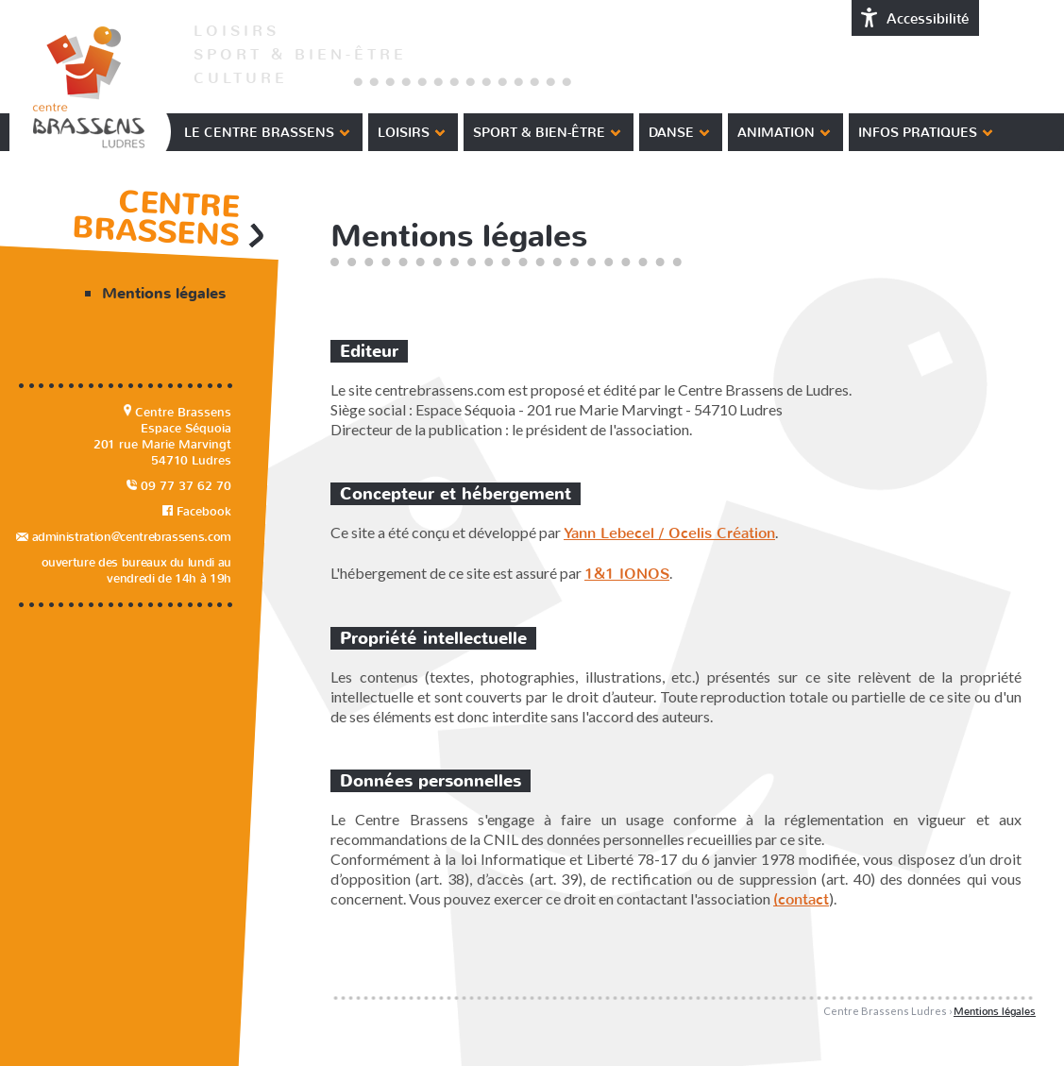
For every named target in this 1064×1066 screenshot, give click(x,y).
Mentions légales (164, 293)
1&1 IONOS (626, 574)
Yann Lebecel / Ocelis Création (669, 533)
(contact (801, 899)
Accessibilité (915, 18)
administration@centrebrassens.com (123, 537)
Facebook (196, 511)
